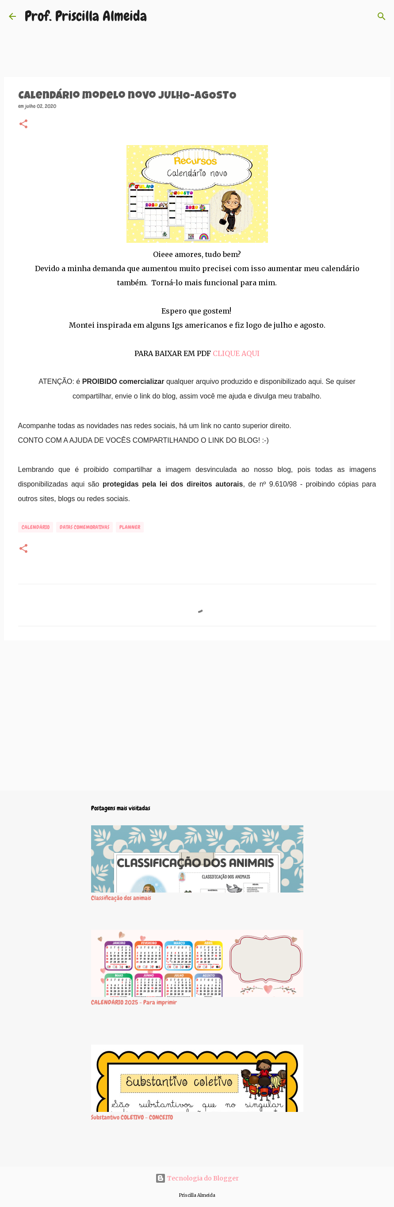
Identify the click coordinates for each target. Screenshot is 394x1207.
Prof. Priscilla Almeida (86, 16)
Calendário (36, 527)
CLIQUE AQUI (236, 353)
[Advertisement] (197, 716)
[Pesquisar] (381, 16)
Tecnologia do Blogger (197, 1178)
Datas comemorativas (84, 527)
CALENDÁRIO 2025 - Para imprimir (134, 1002)
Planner (129, 527)
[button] (23, 125)
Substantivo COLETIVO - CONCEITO (132, 1117)
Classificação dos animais (121, 898)
